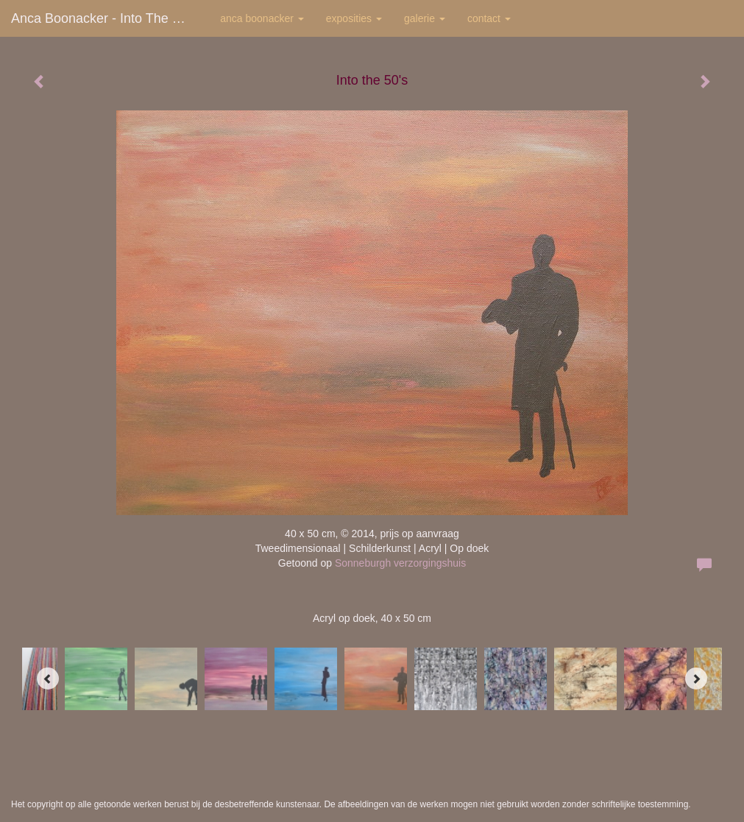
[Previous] (48, 678)
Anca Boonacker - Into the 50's (104, 18)
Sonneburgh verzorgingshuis (400, 563)
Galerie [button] (424, 18)
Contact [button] (489, 18)
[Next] (696, 678)
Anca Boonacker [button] (262, 18)
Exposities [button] (354, 18)
